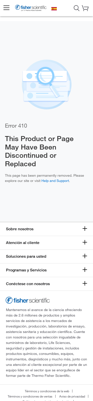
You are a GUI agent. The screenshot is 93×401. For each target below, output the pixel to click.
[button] (6, 8)
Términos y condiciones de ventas (30, 396)
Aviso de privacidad (72, 396)
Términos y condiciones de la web (47, 391)
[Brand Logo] (31, 8)
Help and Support (55, 180)
